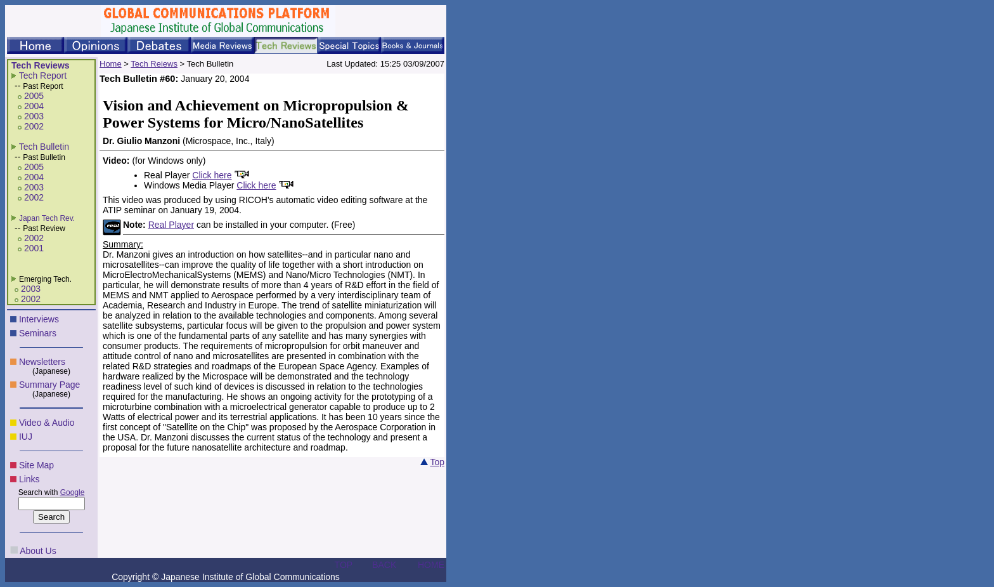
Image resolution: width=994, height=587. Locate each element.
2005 (34, 96)
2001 (34, 248)
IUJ (25, 437)
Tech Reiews (154, 64)
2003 (34, 116)
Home (111, 64)
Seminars (37, 333)
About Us (38, 551)
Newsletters (42, 362)
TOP (344, 565)
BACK (384, 565)
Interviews (39, 319)
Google (72, 492)
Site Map (36, 465)
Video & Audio (47, 423)
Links (29, 479)
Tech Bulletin (44, 147)
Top (437, 462)
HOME (431, 565)
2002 (34, 126)
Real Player (171, 225)
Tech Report (43, 75)
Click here (211, 175)
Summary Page (49, 384)
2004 (34, 106)
